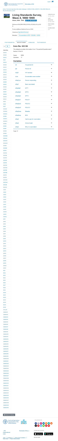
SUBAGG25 (6, 370)
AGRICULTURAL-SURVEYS (33, 9)
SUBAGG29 (6, 380)
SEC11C (5, 175)
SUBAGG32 (6, 388)
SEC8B (4, 116)
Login (49, 1)
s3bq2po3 (18, 107)
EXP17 (4, 258)
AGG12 (4, 216)
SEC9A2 (5, 138)
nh (16, 65)
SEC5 (4, 101)
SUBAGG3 (5, 317)
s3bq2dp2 (18, 92)
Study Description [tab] (9, 42)
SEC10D (5, 160)
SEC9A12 (5, 143)
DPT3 (26, 96)
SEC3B (4, 72)
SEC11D (5, 177)
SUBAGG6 (5, 324)
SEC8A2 (5, 111)
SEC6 (4, 104)
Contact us (10, 437)
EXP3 (4, 224)
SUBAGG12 (5, 339)
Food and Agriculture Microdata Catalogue (16, 9)
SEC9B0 (5, 148)
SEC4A (4, 79)
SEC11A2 (5, 167)
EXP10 (4, 241)
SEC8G (5, 131)
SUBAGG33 (6, 390)
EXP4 (4, 226)
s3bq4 (17, 123)
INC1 (4, 270)
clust (16, 76)
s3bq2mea (18, 111)
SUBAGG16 (5, 348)
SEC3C (5, 74)
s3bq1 (17, 84)
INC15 (4, 304)
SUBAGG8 (5, 329)
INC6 (4, 282)
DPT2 (26, 92)
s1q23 (16, 72)
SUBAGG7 (5, 326)
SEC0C (5, 57)
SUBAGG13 (5, 341)
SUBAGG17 (5, 351)
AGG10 (4, 211)
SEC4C (5, 84)
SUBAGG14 (5, 344)
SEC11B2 (5, 172)
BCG (26, 115)
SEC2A (4, 62)
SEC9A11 (5, 140)
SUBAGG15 (5, 346)
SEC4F (4, 91)
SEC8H (4, 133)
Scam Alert (5, 438)
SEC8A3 (5, 113)
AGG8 (4, 206)
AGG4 (4, 197)
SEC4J (4, 99)
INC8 (4, 287)
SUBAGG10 (5, 334)
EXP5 (4, 228)
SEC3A (4, 69)
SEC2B (4, 64)
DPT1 (26, 88)
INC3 (4, 275)
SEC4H (4, 96)
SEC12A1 (5, 179)
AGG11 (4, 214)
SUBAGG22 (6, 363)
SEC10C (5, 157)
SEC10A (5, 153)
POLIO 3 (27, 107)
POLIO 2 (27, 103)
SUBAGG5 (5, 322)
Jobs (4, 437)
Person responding (30, 80)
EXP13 (4, 248)
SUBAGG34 (6, 392)
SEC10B (5, 155)
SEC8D (4, 123)
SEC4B (4, 82)
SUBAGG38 (6, 402)
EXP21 (4, 268)
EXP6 (4, 231)
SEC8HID (5, 135)
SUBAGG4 (5, 319)
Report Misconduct (15, 438)
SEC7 (4, 106)
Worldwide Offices (23, 430)
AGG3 (4, 194)
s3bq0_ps (18, 80)
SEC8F (4, 128)
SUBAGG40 (6, 407)
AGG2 (4, 192)
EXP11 (4, 243)
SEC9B (4, 145)
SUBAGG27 (6, 375)
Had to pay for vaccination (32, 119)
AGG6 (4, 201)
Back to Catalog (9, 414)
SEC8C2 (5, 121)
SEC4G (5, 94)
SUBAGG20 (6, 358)
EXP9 (4, 238)
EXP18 (4, 260)
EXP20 (4, 265)
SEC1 (4, 60)
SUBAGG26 (6, 373)
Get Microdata (31, 20)
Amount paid (28, 123)
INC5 (4, 280)
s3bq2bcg (18, 115)
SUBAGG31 (5, 385)
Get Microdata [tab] (41, 42)
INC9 (4, 290)
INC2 (4, 273)
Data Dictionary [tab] (21, 42)
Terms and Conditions (20, 437)
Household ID (29, 65)
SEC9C (5, 150)
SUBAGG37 (6, 400)
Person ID (28, 68)
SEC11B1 (5, 170)
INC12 (4, 297)
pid (16, 68)
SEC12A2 (5, 182)
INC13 (4, 299)
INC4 (4, 277)
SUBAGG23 (6, 366)
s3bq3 (17, 119)
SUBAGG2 (5, 314)
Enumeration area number (32, 76)
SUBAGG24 (6, 368)
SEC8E (4, 126)
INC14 (4, 302)
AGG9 (4, 209)
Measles (27, 111)
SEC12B (5, 184)
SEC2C (5, 67)
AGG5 (4, 199)
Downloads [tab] (31, 42)
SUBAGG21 (5, 361)
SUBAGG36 (6, 397)
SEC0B (4, 55)
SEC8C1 (5, 118)
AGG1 (4, 189)
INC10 (4, 292)
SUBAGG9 (5, 331)
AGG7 (4, 204)
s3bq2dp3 (18, 96)
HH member (28, 72)
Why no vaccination (31, 127)
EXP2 (4, 221)
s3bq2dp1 (18, 88)
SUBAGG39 (6, 405)
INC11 (4, 295)
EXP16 (4, 255)
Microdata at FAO (29, 4)
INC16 (4, 307)
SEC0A (4, 52)
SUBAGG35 (6, 395)
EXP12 (4, 246)
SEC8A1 (5, 109)
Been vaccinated (30, 84)
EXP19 (4, 263)
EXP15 (4, 253)
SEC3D (4, 77)
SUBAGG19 (5, 356)
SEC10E (5, 162)
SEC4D (4, 86)
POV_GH (5, 309)
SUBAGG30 (6, 383)
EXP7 (4, 233)
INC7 (4, 285)
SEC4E (4, 89)
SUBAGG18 (5, 353)
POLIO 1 (27, 99)
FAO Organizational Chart (6, 432)
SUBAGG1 (5, 312)
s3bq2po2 (18, 103)
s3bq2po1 (18, 99)
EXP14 (4, 250)
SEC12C (5, 187)
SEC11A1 (5, 165)
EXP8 (4, 236)
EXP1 (4, 219)
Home (4, 9)
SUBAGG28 (6, 378)
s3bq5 (17, 127)
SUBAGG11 (5, 336)
